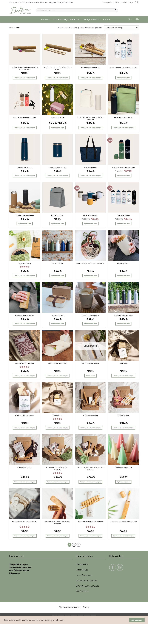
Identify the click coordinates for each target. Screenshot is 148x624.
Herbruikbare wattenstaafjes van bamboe (57, 522)
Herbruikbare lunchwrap (57, 363)
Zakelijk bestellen (91, 19)
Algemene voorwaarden (69, 607)
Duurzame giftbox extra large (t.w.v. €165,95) (90, 468)
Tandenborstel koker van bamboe (123, 522)
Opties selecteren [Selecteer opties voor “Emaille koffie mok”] (90, 223)
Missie (117, 2)
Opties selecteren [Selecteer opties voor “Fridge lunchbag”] (57, 223)
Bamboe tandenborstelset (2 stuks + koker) (57, 68)
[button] (129, 19)
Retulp (106, 19)
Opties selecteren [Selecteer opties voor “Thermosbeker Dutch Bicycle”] (123, 175)
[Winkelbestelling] (121, 27)
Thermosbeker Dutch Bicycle (123, 167)
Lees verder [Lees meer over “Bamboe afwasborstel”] (90, 376)
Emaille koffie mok (90, 215)
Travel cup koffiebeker (90, 315)
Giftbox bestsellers (24, 468)
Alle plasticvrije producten (66, 19)
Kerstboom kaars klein (123, 468)
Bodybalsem (57, 416)
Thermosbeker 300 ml (57, 167)
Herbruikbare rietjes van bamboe (90, 522)
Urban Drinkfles (58, 263)
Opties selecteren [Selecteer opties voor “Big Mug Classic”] (123, 275)
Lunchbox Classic (57, 315)
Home (11, 27)
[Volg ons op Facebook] (135, 2)
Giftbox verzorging (90, 416)
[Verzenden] (116, 10)
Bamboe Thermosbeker (24, 315)
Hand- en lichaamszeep (24, 416)
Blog (131, 2)
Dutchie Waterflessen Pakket (24, 117)
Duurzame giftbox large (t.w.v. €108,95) (57, 468)
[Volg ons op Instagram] (137, 2)
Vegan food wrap (24, 263)
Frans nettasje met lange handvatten (90, 263)
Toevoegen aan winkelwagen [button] (24, 77)
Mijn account (14, 573)
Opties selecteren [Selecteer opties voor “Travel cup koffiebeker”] (90, 323)
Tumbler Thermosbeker (24, 215)
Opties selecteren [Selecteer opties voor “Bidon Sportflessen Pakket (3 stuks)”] (123, 77)
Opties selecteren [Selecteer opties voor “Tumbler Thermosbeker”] (24, 223)
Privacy (86, 607)
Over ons (45, 19)
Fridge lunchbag (57, 215)
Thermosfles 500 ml (24, 167)
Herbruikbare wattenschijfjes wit (24, 522)
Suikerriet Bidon (123, 215)
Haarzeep (123, 363)
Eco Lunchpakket (57, 117)
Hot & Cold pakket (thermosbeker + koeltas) (90, 118)
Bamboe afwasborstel (90, 363)
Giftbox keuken (123, 416)
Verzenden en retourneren (20, 567)
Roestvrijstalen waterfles (123, 315)
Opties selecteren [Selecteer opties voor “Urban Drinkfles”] (57, 275)
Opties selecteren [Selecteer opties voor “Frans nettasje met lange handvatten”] (90, 275)
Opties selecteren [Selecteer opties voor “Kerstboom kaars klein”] (123, 482)
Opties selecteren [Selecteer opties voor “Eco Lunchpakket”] (57, 127)
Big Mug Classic (123, 263)
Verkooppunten (107, 2)
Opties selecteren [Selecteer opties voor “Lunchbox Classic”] (57, 323)
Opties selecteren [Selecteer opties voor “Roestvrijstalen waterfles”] (123, 323)
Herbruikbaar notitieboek (24, 363)
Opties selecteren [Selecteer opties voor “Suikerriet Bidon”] (123, 223)
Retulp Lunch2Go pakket (123, 117)
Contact (124, 2)
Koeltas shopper (90, 167)
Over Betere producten (19, 570)
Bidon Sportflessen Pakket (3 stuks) (123, 67)
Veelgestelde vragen (18, 564)
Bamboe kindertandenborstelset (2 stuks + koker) (24, 68)
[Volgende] (78, 545)
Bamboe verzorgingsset (90, 67)
